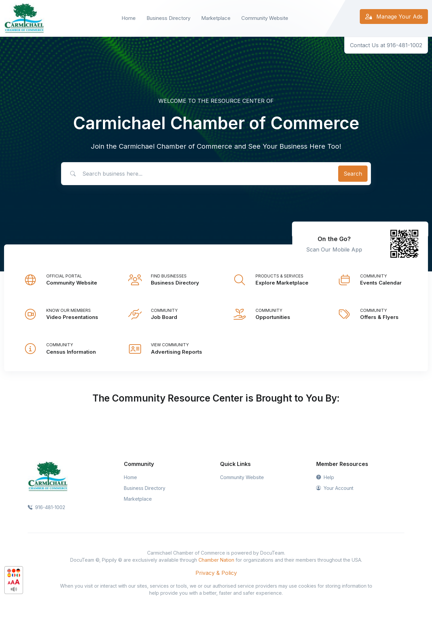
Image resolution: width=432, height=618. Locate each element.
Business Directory (168, 18)
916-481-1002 (46, 507)
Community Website (264, 18)
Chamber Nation (216, 560)
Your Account (334, 488)
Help (325, 477)
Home (129, 18)
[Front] (24, 18)
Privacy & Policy (216, 572)
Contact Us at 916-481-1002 (386, 45)
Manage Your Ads (394, 16)
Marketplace (216, 18)
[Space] (48, 476)
